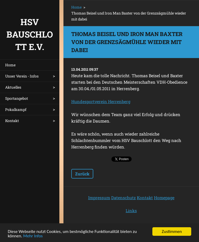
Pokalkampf (15, 109)
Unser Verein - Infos (22, 76)
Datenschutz (123, 197)
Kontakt (12, 120)
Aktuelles (13, 87)
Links (131, 210)
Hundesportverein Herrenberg (100, 101)
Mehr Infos (33, 236)
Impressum (99, 197)
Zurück (82, 173)
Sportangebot (16, 98)
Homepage (164, 197)
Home (10, 64)
